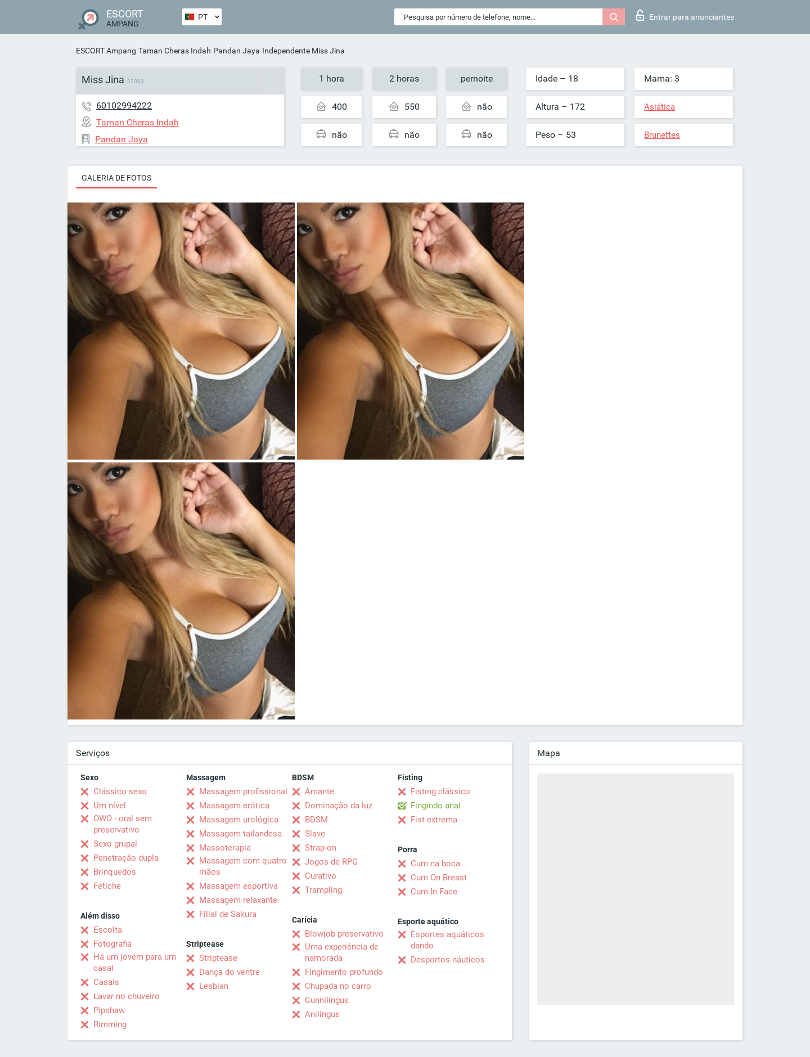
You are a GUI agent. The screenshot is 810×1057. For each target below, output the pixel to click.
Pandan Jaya (236, 50)
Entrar (685, 15)
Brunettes (662, 135)
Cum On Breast (439, 877)
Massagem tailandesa (240, 834)
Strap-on (320, 848)
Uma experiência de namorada (342, 952)
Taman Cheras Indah (174, 50)
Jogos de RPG (331, 862)
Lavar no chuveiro (126, 996)
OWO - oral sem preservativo (122, 824)
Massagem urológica (238, 820)
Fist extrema (434, 820)
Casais (106, 982)
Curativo (320, 876)
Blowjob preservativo (344, 934)
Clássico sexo (120, 791)
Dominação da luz (338, 805)
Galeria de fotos (116, 177)
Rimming (110, 1024)
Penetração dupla (126, 858)
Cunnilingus (327, 1000)
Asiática (659, 107)
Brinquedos (114, 872)
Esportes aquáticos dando (447, 940)
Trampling (323, 890)
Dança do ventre (229, 972)
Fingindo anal (436, 805)
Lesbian (213, 986)
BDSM (316, 820)
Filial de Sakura (227, 914)
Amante (319, 791)
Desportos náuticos (448, 960)
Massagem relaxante (238, 900)
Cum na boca (435, 863)
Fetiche (107, 886)
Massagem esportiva (238, 886)
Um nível (109, 805)
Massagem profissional (243, 791)
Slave (315, 834)
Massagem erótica (234, 805)
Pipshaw (109, 1010)
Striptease (218, 958)
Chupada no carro (338, 986)
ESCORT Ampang (106, 50)
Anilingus (322, 1014)
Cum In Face (434, 892)
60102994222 (124, 105)
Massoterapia (225, 848)
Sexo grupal (115, 844)
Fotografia (112, 944)
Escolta (107, 930)
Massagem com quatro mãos (243, 866)
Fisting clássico (440, 791)
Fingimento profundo (344, 972)
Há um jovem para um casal (134, 962)
